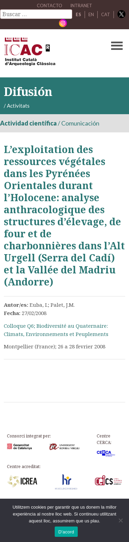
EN (91, 14)
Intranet (81, 5)
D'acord (66, 531)
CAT (105, 14)
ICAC (51, 53)
